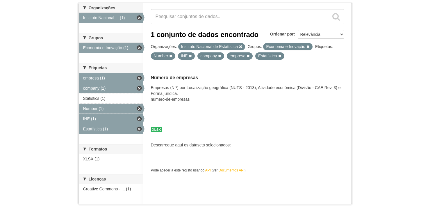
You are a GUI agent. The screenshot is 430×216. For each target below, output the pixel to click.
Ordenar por (282, 34)
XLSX (156, 130)
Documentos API (232, 170)
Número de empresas (174, 77)
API (208, 170)
